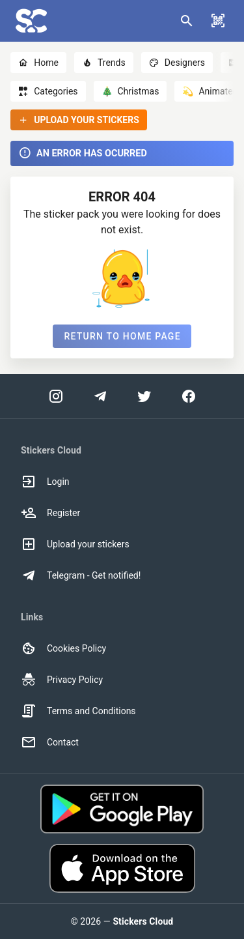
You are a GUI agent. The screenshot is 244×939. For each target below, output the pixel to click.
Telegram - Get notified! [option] (81, 575)
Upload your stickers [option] (75, 544)
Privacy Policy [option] (62, 679)
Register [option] (50, 513)
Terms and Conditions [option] (78, 711)
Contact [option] (50, 742)
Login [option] (45, 481)
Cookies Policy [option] (63, 648)
